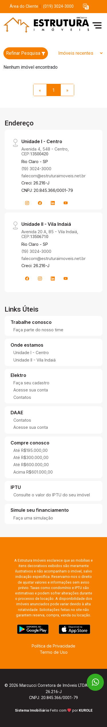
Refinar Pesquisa (25, 53)
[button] (86, 7)
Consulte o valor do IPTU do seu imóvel (51, 494)
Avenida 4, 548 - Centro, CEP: (45, 151)
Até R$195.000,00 (30, 450)
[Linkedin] (52, 203)
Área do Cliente (24, 6)
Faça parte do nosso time (38, 329)
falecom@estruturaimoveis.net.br (53, 175)
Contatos (22, 397)
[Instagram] (27, 203)
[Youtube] (65, 203)
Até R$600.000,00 (31, 464)
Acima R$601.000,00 (33, 472)
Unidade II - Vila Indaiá (34, 360)
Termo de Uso (54, 652)
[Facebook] (40, 203)
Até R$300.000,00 (31, 457)
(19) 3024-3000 (36, 168)
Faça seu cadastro (31, 382)
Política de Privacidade (53, 645)
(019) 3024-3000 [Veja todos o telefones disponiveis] (58, 6)
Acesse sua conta (30, 389)
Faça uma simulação (33, 517)
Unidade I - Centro (31, 352)
